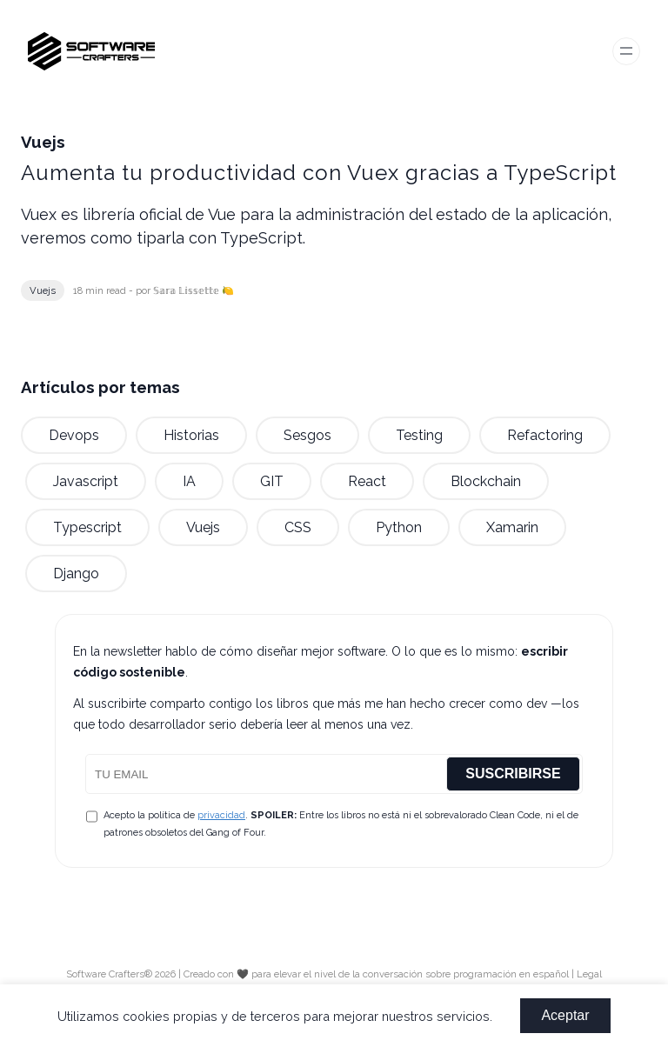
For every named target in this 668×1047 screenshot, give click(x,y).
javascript (85, 481)
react (367, 481)
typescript (87, 527)
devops (74, 435)
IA (189, 481)
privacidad (221, 815)
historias (191, 435)
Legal (589, 974)
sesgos (307, 435)
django (76, 573)
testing (419, 435)
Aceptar (565, 1015)
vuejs (43, 290)
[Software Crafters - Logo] (98, 51)
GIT (272, 481)
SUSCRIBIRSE (512, 773)
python (399, 527)
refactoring (545, 435)
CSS (297, 527)
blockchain (486, 481)
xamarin (512, 527)
